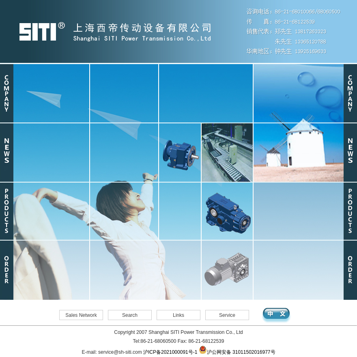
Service (227, 315)
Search (130, 315)
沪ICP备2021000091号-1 (170, 352)
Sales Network (81, 315)
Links (178, 315)
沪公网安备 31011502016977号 (237, 352)
